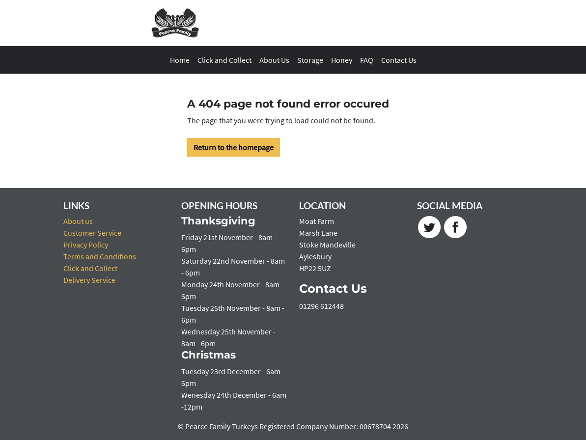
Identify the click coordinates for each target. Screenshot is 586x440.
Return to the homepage (234, 147)
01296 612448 (321, 306)
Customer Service (92, 233)
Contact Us (399, 60)
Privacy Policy (85, 244)
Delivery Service (89, 280)
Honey (341, 60)
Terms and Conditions (99, 256)
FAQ (366, 60)
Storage (310, 60)
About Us (274, 60)
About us (78, 221)
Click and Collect (224, 60)
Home (180, 60)
